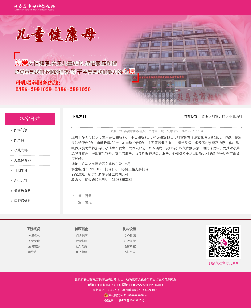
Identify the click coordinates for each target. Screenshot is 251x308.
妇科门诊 (21, 130)
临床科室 (130, 246)
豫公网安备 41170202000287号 (125, 295)
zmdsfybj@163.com (109, 284)
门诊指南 (82, 235)
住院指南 (82, 241)
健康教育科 (22, 190)
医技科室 (130, 252)
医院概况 (34, 235)
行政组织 (130, 241)
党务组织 (130, 235)
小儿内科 (21, 150)
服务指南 (82, 252)
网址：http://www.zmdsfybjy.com (142, 284)
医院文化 (34, 241)
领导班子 (34, 252)
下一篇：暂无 (81, 202)
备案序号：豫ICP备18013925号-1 (125, 300)
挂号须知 (82, 246)
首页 (205, 116)
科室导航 (218, 116)
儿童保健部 (22, 160)
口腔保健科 (22, 200)
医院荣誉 (34, 246)
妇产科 (19, 140)
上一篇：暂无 (81, 196)
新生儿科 (21, 180)
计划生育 (21, 170)
